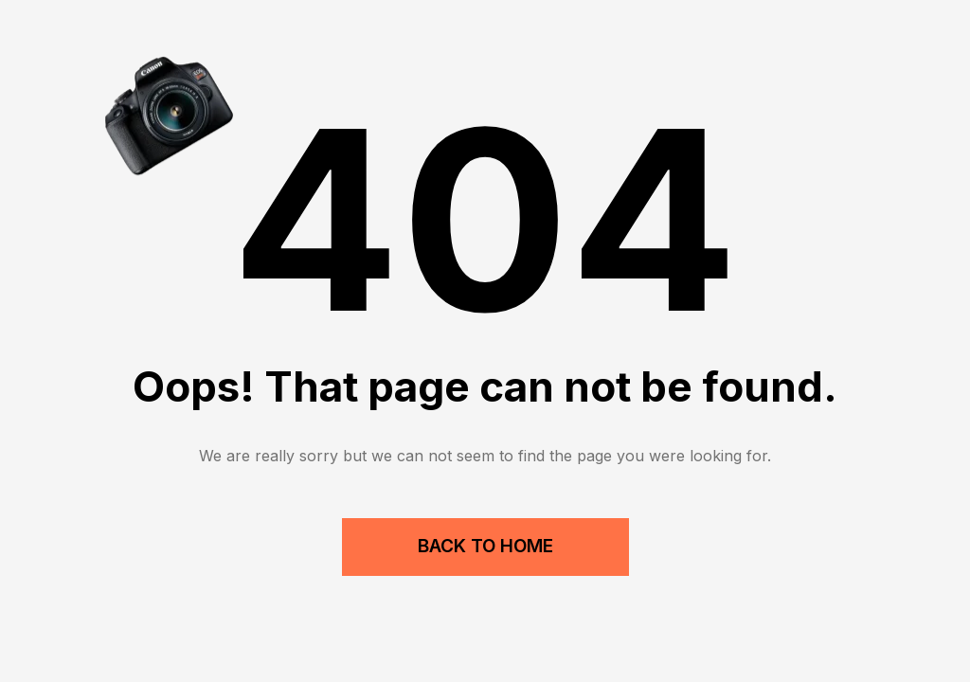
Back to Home (485, 546)
